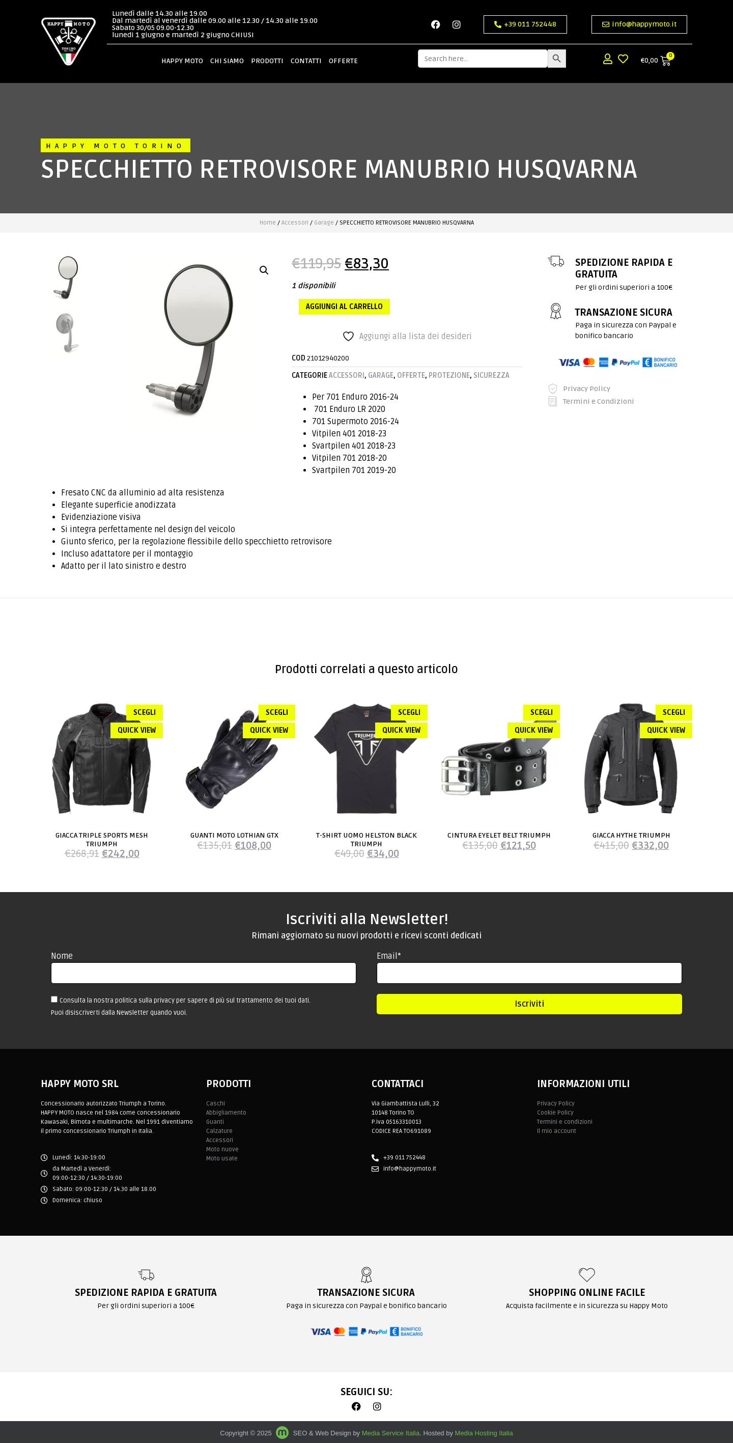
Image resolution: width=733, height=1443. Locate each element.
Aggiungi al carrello (344, 306)
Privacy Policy (556, 1103)
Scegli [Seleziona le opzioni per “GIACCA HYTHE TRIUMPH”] (674, 712)
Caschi (215, 1103)
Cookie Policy (555, 1113)
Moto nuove (222, 1149)
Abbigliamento (226, 1113)
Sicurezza (491, 375)
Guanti (215, 1122)
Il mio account (556, 1131)
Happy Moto (182, 52)
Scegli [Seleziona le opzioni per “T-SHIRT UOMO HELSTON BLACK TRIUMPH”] (409, 712)
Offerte (343, 52)
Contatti (306, 52)
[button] (264, 270)
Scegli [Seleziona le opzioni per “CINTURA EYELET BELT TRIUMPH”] (541, 712)
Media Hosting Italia (484, 1433)
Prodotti (267, 52)
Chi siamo (227, 52)
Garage (324, 223)
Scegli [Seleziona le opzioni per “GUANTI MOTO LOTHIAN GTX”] (277, 712)
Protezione (449, 375)
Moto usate (222, 1158)
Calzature (219, 1131)
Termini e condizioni (565, 1122)
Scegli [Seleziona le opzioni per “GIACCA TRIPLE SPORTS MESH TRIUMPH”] (144, 712)
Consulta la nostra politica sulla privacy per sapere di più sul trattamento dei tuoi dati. (185, 1000)
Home (268, 223)
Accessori (294, 223)
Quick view (137, 730)
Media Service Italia (390, 1433)
